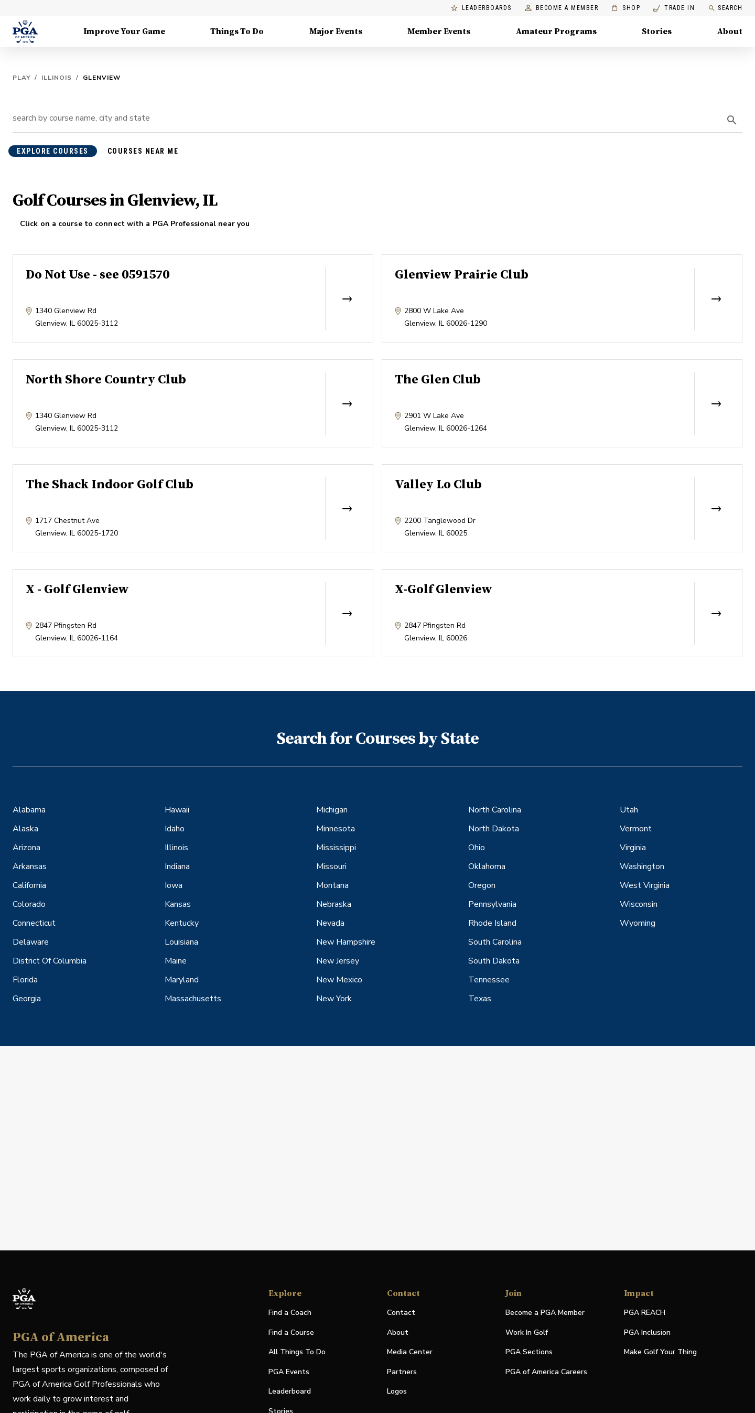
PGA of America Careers (546, 1372)
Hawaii (177, 810)
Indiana (177, 866)
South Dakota (494, 961)
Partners (402, 1372)
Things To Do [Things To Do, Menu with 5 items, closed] (237, 31)
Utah (629, 810)
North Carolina (494, 810)
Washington (642, 866)
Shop (625, 8)
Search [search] (725, 8)
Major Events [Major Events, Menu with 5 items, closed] (335, 31)
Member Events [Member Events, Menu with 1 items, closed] (438, 31)
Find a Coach (289, 1313)
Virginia (633, 847)
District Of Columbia (50, 961)
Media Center (410, 1352)
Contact (401, 1313)
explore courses (53, 151)
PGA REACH (644, 1313)
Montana (332, 885)
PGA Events (288, 1372)
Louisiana (181, 942)
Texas (479, 998)
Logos (397, 1391)
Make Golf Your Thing (660, 1352)
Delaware (31, 942)
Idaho (175, 828)
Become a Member (562, 8)
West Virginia (645, 885)
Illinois (56, 77)
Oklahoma (486, 866)
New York (334, 998)
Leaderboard (289, 1391)
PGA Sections (529, 1352)
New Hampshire (345, 942)
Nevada (330, 923)
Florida (25, 980)
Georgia (27, 998)
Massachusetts (193, 998)
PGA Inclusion (647, 1332)
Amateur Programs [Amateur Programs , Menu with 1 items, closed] (556, 31)
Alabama (29, 810)
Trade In (674, 8)
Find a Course (291, 1332)
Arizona (26, 847)
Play (21, 77)
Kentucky (182, 923)
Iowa (173, 885)
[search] (731, 120)
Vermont (636, 828)
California (29, 885)
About (397, 1332)
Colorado (29, 904)
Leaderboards (481, 8)
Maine (176, 961)
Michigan (332, 810)
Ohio (476, 847)
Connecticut (34, 923)
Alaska (25, 828)
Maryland (182, 980)
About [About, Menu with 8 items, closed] (729, 31)
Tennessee (489, 980)
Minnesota (335, 828)
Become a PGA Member (545, 1313)
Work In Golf (526, 1332)
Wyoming (637, 923)
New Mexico (339, 980)
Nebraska (333, 904)
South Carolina (495, 942)
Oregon (481, 885)
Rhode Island (492, 923)
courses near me (143, 151)
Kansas (178, 904)
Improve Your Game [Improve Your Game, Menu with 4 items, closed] (124, 31)
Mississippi (336, 847)
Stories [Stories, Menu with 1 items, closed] (657, 31)
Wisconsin (638, 904)
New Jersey (337, 961)
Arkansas (30, 866)
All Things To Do (297, 1352)
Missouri (331, 866)
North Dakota (493, 828)
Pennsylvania (492, 904)
